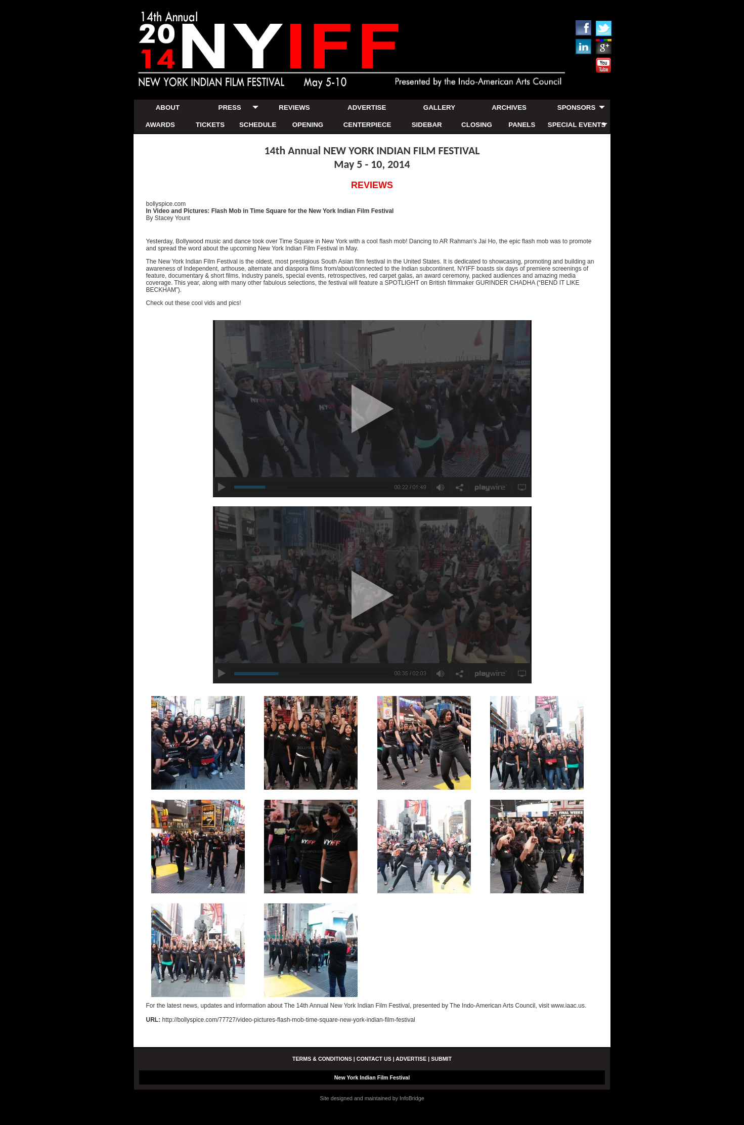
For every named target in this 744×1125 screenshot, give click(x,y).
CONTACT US (374, 1059)
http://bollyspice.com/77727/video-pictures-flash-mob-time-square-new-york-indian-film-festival (288, 1019)
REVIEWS (294, 107)
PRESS (229, 107)
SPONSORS (576, 107)
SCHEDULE (257, 124)
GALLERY (439, 107)
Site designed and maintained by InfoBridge (372, 1098)
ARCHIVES (509, 107)
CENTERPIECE (367, 124)
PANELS (521, 124)
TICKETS (210, 124)
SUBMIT (441, 1059)
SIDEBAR (427, 124)
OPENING (307, 124)
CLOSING (476, 124)
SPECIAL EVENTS (577, 124)
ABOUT (168, 107)
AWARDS (161, 124)
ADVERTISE (366, 107)
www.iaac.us (568, 1005)
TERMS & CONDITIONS (322, 1059)
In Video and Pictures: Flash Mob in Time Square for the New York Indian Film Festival (270, 210)
